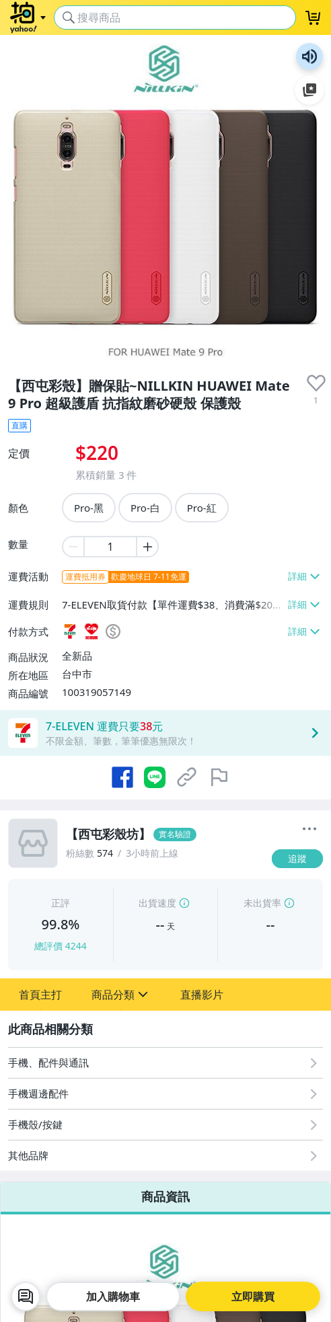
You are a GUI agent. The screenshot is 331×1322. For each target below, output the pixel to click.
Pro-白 (145, 507)
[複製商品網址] (187, 777)
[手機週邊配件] (165, 1094)
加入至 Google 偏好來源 (309, 90)
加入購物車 (113, 1296)
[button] (40, 994)
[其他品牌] (165, 1155)
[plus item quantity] (148, 546)
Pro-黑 (89, 507)
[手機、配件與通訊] (165, 1063)
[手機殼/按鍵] (165, 1125)
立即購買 (252, 1296)
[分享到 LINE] (155, 777)
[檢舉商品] (219, 777)
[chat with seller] (25, 1296)
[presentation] (316, 383)
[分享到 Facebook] (122, 777)
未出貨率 (262, 902)
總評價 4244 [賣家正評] (60, 945)
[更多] (309, 829)
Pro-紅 (202, 507)
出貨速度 (157, 902)
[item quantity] (110, 546)
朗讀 (309, 56)
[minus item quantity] (72, 546)
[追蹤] (297, 858)
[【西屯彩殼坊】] (165, 834)
